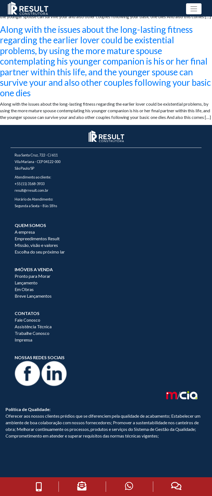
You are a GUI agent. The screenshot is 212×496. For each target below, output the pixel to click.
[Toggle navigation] (194, 8)
